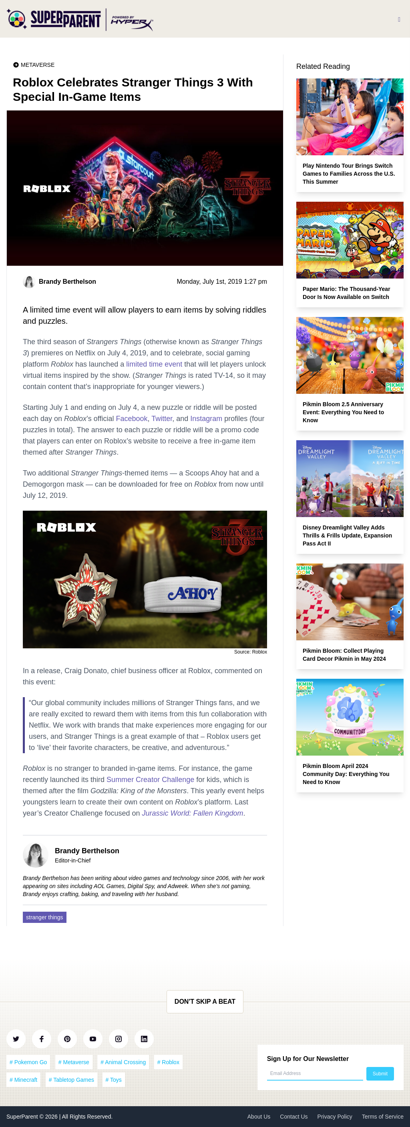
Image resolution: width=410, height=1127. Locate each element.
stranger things (44, 917)
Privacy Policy (335, 1116)
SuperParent (23, 1116)
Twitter (161, 419)
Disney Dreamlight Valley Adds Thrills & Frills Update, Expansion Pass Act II (347, 535)
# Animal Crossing (123, 1062)
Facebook (131, 419)
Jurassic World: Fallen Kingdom (192, 813)
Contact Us (294, 1116)
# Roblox (168, 1062)
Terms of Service (383, 1116)
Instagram (206, 419)
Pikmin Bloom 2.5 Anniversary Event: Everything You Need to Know (343, 412)
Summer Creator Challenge (150, 780)
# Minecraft (23, 1080)
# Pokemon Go (28, 1062)
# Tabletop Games (71, 1080)
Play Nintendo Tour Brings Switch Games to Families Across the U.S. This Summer (349, 173)
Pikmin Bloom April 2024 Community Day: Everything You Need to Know (346, 774)
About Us (259, 1116)
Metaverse (37, 65)
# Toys (114, 1080)
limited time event (154, 364)
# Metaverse (73, 1062)
